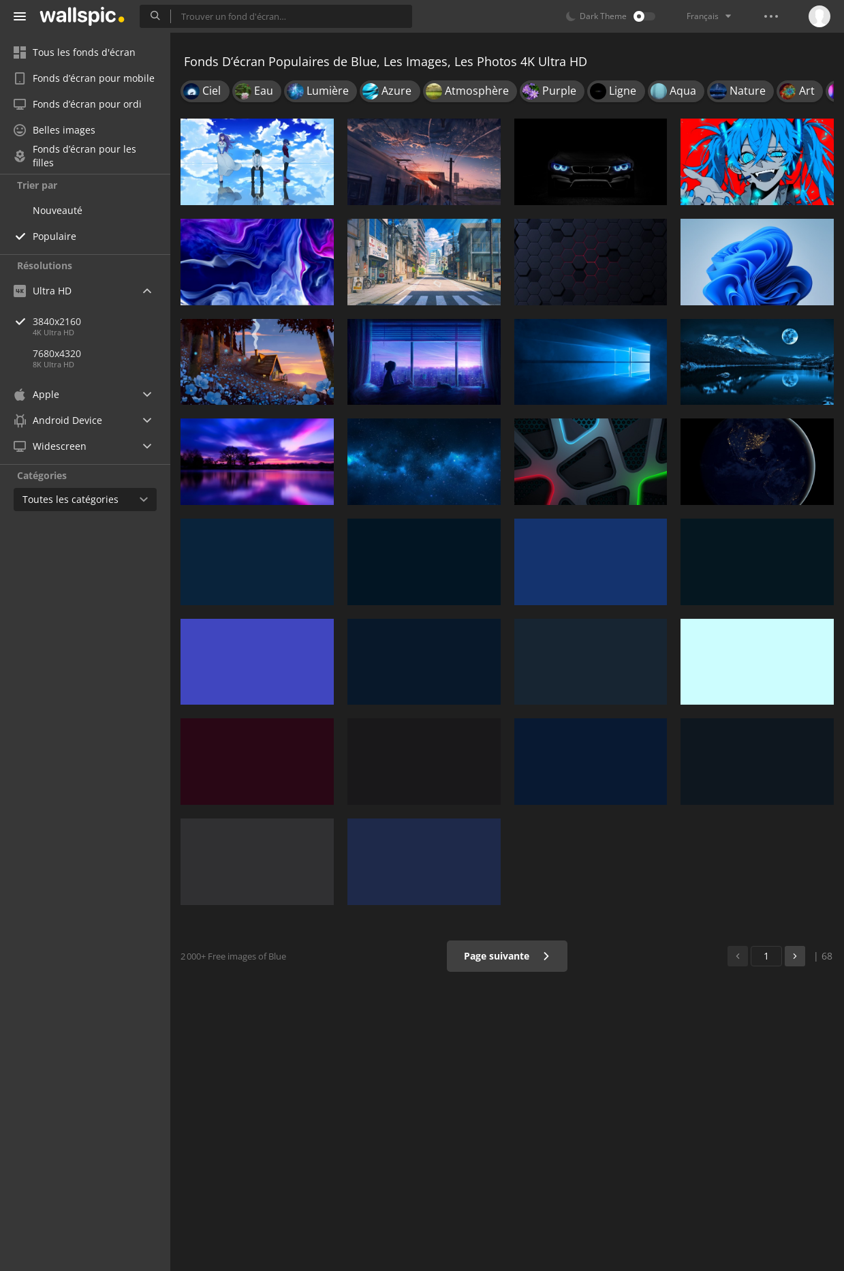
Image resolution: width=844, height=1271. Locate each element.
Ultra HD (43, 290)
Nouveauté (57, 210)
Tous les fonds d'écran (75, 52)
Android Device (58, 420)
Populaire (54, 236)
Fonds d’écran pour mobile (84, 78)
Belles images (54, 129)
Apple (36, 394)
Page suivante (507, 955)
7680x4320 (57, 353)
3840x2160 (101, 321)
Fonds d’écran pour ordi (78, 103)
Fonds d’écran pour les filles (75, 156)
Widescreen (50, 446)
